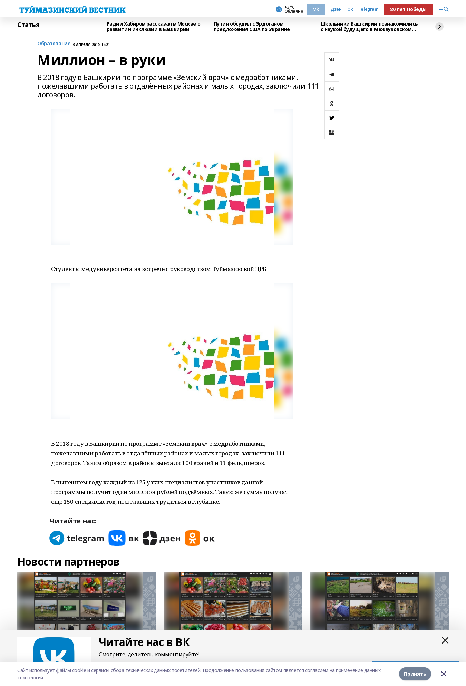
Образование (53, 44)
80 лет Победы (408, 9)
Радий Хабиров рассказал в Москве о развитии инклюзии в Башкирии (154, 26)
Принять (415, 673)
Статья (28, 25)
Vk (316, 9)
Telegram (369, 9)
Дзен (336, 9)
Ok (350, 9)
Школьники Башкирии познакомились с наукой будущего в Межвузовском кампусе (369, 26)
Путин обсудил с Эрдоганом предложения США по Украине (252, 26)
